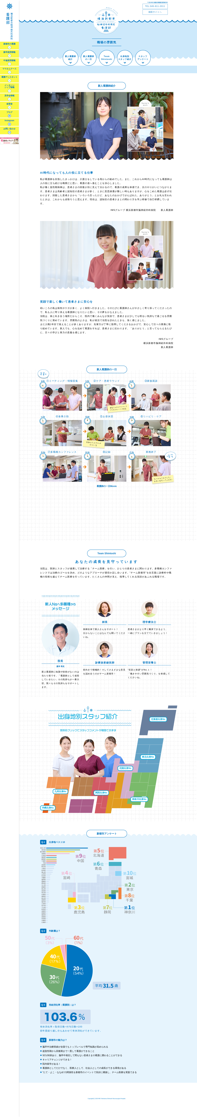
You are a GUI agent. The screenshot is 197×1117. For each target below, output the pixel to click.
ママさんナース (9, 69)
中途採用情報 (9, 61)
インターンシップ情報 (9, 86)
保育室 (9, 104)
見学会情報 (9, 96)
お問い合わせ (9, 129)
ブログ (9, 112)
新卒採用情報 (9, 52)
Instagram (9, 121)
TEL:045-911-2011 (155, 6)
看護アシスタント (9, 77)
